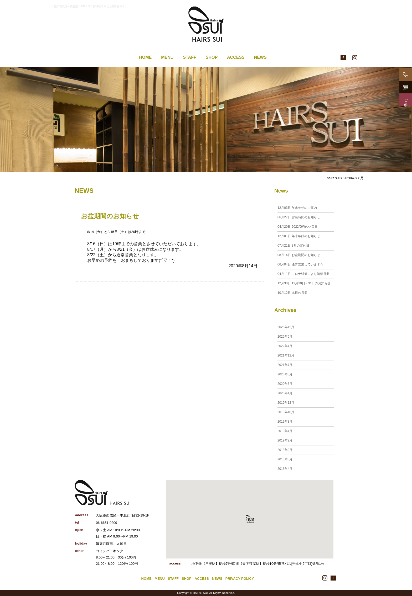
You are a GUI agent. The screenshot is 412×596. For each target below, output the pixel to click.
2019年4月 (284, 431)
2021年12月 (285, 355)
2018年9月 (284, 450)
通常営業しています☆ (300, 264)
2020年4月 (284, 393)
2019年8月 (284, 421)
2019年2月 (284, 440)
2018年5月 (284, 459)
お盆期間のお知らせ (110, 216)
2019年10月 (285, 412)
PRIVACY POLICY (239, 579)
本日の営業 (292, 293)
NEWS (260, 57)
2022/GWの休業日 (297, 226)
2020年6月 (284, 384)
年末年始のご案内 (297, 208)
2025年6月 (284, 336)
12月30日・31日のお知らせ (304, 283)
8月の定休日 (293, 245)
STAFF (189, 57)
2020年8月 (284, 374)
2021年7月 (284, 365)
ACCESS (236, 57)
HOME (145, 57)
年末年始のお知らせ (298, 236)
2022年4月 (284, 346)
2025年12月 (285, 327)
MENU (167, 57)
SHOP (212, 57)
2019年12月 (285, 403)
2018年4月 (284, 469)
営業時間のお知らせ (298, 217)
